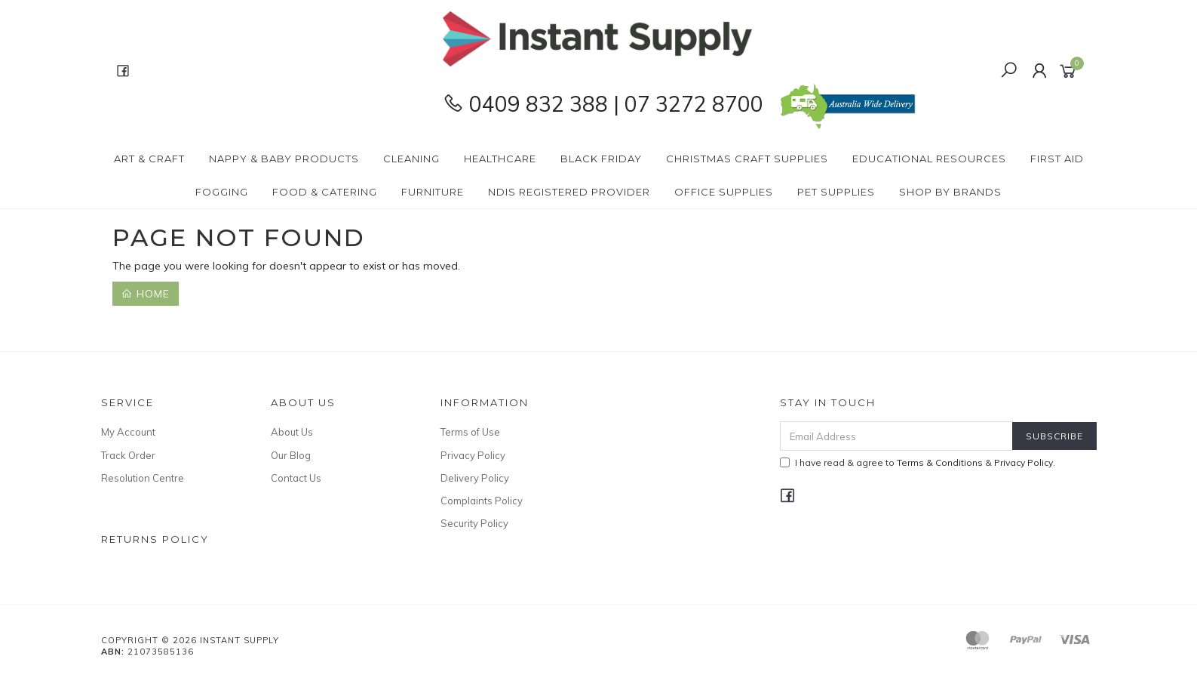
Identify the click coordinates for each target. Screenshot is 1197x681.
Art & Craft (149, 159)
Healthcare (500, 159)
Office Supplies (723, 192)
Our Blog (291, 455)
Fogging (221, 192)
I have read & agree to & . (917, 462)
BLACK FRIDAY (601, 159)
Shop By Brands (950, 192)
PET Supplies (836, 192)
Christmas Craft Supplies (747, 159)
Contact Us (296, 478)
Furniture (432, 192)
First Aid (1057, 159)
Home (145, 293)
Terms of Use (470, 432)
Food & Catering (324, 192)
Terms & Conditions (940, 462)
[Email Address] (896, 436)
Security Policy (474, 523)
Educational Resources (929, 159)
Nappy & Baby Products (284, 159)
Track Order (128, 455)
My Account (128, 432)
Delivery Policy (474, 478)
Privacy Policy (472, 455)
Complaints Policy (481, 501)
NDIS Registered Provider (569, 192)
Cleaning (411, 159)
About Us (292, 432)
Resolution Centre (142, 478)
